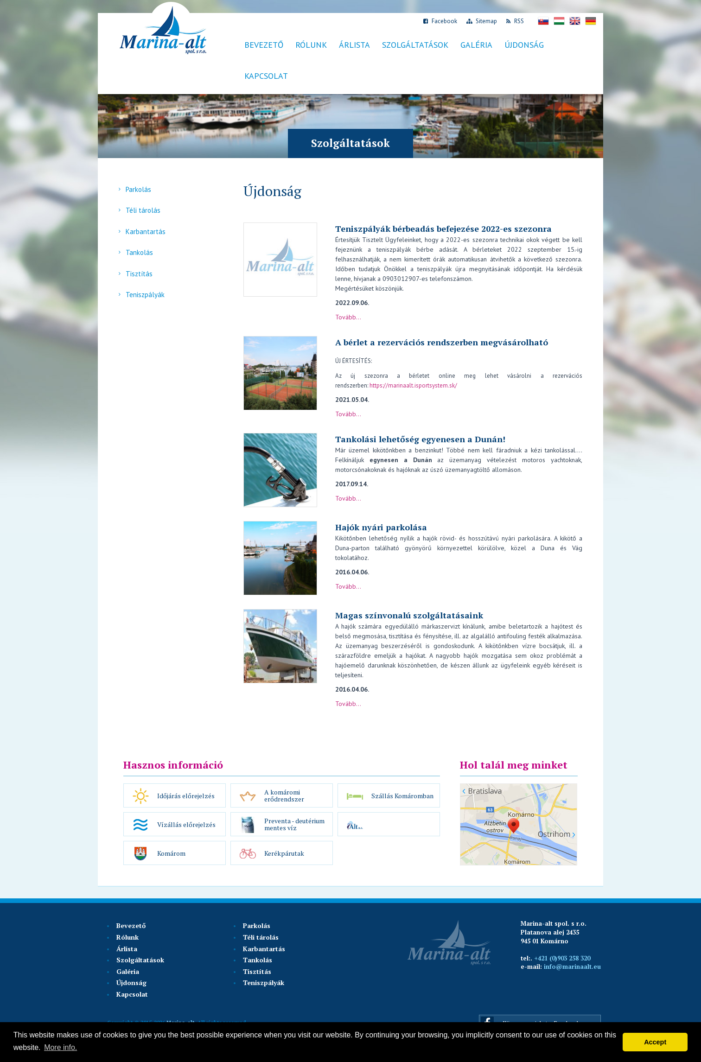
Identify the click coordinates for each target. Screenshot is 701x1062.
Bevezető (263, 44)
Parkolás (138, 189)
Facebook (440, 21)
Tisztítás (139, 273)
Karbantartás (146, 231)
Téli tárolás (143, 210)
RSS (515, 21)
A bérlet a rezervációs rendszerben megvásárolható (441, 342)
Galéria (476, 44)
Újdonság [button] (524, 44)
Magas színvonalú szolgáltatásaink (409, 615)
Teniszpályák (145, 294)
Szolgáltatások (140, 959)
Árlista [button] (354, 44)
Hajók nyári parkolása (381, 527)
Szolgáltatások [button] (415, 44)
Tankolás (139, 252)
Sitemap (481, 21)
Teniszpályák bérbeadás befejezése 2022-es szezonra (443, 228)
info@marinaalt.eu (572, 966)
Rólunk (311, 44)
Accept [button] (655, 1042)
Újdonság (131, 982)
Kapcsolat (266, 75)
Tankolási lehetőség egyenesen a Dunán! (420, 439)
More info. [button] (60, 1047)
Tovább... (348, 317)
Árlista (126, 948)
